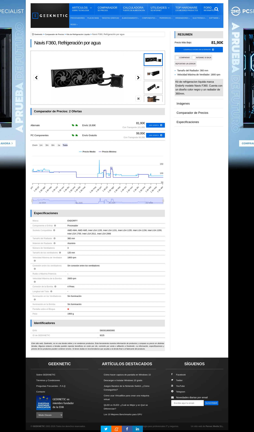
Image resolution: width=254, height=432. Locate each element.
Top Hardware (186, 9)
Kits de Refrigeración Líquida (83, 34)
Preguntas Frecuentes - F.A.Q (52, 386)
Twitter (177, 380)
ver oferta (154, 125)
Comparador (107, 9)
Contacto (41, 391)
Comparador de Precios (57, 34)
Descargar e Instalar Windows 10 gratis (125, 384)
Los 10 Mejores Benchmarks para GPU (125, 418)
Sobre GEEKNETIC (47, 374)
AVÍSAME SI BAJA (201, 58)
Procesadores (77, 18)
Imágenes (182, 102)
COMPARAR (182, 58)
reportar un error (185, 64)
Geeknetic (39, 34)
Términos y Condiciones (49, 380)
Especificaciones (186, 115)
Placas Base (93, 18)
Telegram (178, 391)
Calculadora (134, 9)
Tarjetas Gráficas (110, 18)
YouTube (178, 386)
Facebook (179, 374)
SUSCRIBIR (179, 409)
